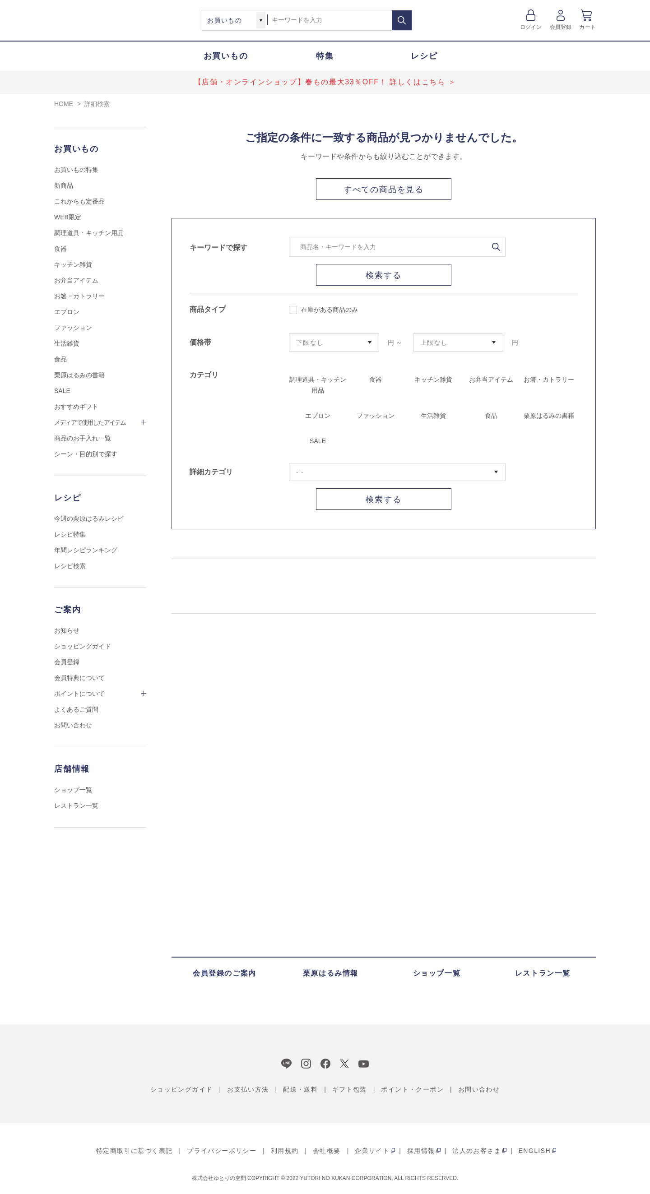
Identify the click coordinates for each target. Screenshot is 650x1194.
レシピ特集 (70, 534)
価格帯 (200, 342)
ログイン (531, 27)
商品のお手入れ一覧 (82, 438)
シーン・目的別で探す (85, 454)
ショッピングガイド (82, 646)
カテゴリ (204, 375)
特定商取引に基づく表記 (134, 1150)
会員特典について (79, 677)
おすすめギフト (76, 406)
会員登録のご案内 (224, 973)
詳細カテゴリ (211, 472)
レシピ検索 (70, 565)
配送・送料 (300, 1089)
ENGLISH (535, 1150)
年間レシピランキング (85, 550)
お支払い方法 (248, 1089)
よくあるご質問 (76, 709)
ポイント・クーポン (412, 1089)
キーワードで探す (218, 247)
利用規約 (285, 1150)
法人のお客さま (476, 1150)
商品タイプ (208, 309)
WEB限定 (67, 217)
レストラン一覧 (76, 805)
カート (587, 27)
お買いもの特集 (76, 169)
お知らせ (66, 630)
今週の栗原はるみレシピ (89, 518)
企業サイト (372, 1150)
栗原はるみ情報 (330, 973)
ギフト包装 (349, 1089)
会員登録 (561, 27)
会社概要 (327, 1150)
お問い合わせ (73, 725)
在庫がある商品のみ (323, 310)
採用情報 (421, 1150)
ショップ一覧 (73, 789)
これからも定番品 (79, 201)
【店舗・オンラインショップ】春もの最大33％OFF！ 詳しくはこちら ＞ (325, 82)
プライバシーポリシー (221, 1150)
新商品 (63, 185)
